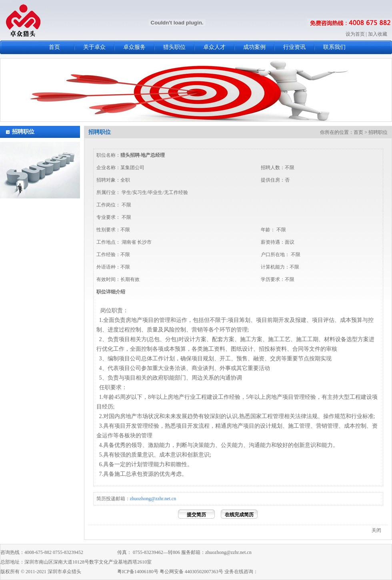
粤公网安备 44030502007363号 (191, 571)
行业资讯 (294, 47)
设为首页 (355, 34)
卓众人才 (214, 47)
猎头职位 (174, 47)
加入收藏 (377, 34)
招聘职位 (23, 132)
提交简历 (196, 514)
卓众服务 (134, 47)
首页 (54, 47)
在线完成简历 (239, 514)
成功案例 (254, 47)
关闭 (376, 530)
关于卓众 (94, 47)
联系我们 (334, 47)
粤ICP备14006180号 (137, 571)
